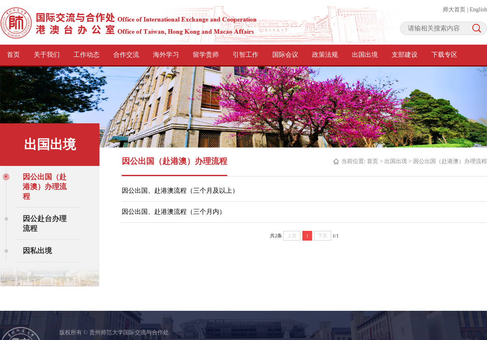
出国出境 (365, 54)
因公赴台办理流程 (45, 223)
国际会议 (285, 54)
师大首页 (454, 9)
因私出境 (37, 251)
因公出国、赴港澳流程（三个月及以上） (180, 190)
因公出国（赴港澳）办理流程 (45, 186)
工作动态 (86, 54)
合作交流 (126, 54)
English (478, 9)
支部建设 (405, 54)
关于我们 (47, 54)
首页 (13, 54)
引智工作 (246, 54)
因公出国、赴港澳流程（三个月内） (174, 211)
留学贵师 (206, 54)
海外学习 (166, 54)
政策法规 (325, 54)
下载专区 (444, 54)
